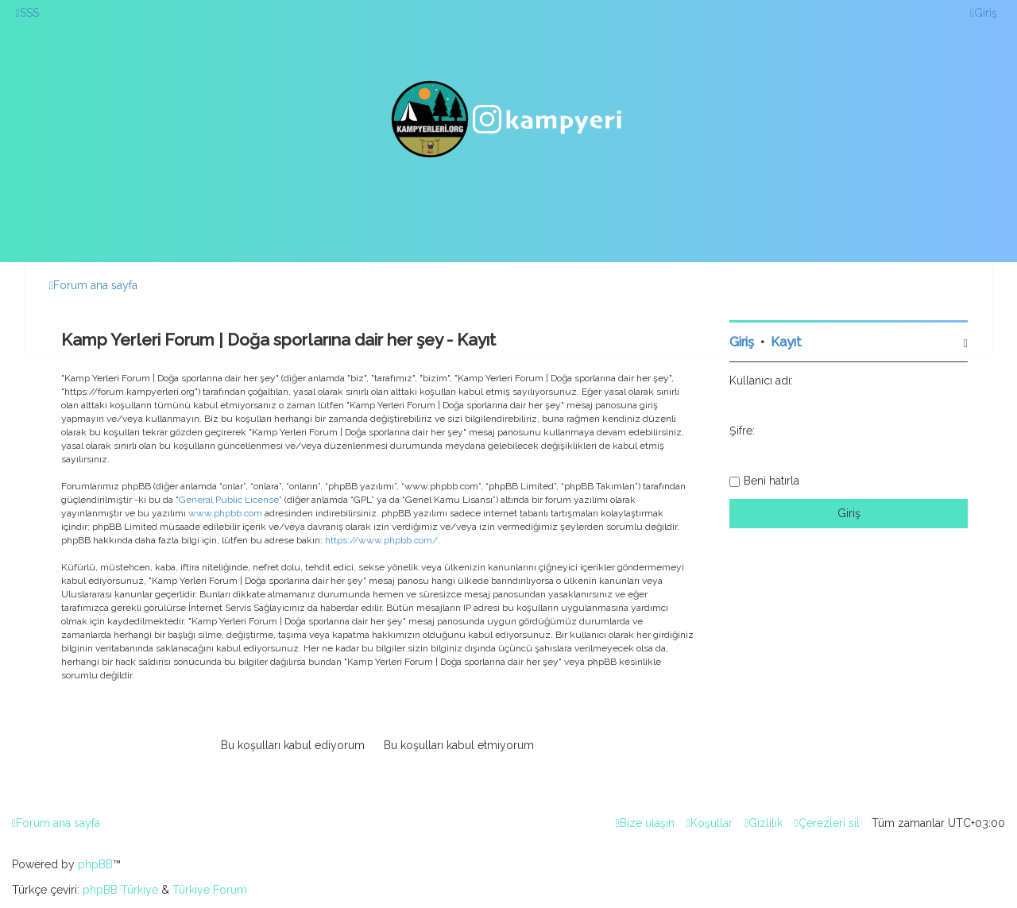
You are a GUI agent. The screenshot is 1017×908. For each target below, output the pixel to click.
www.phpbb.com (225, 513)
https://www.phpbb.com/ (381, 540)
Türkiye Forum (209, 889)
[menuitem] (27, 12)
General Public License (229, 499)
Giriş (741, 342)
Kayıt (786, 342)
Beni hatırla (771, 480)
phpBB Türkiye (120, 889)
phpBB (95, 864)
